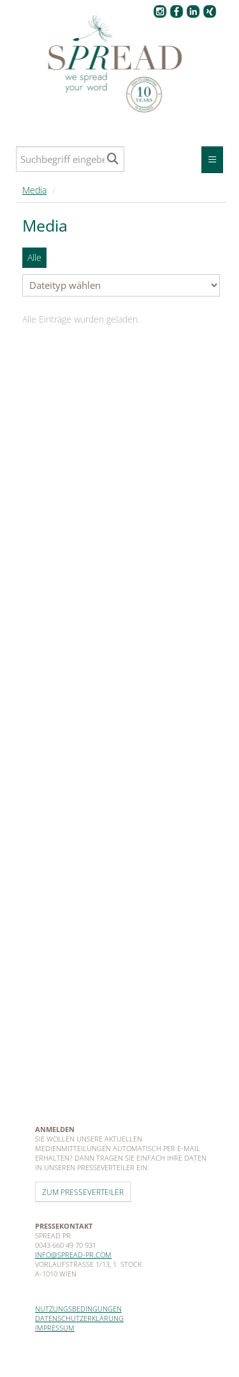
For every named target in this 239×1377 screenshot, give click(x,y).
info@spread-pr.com (73, 1254)
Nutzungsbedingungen (78, 1308)
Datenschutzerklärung (79, 1318)
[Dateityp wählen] (121, 285)
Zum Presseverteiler (83, 1192)
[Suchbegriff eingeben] (70, 159)
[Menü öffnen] (212, 159)
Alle (34, 257)
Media (34, 190)
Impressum (55, 1327)
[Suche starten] (113, 159)
